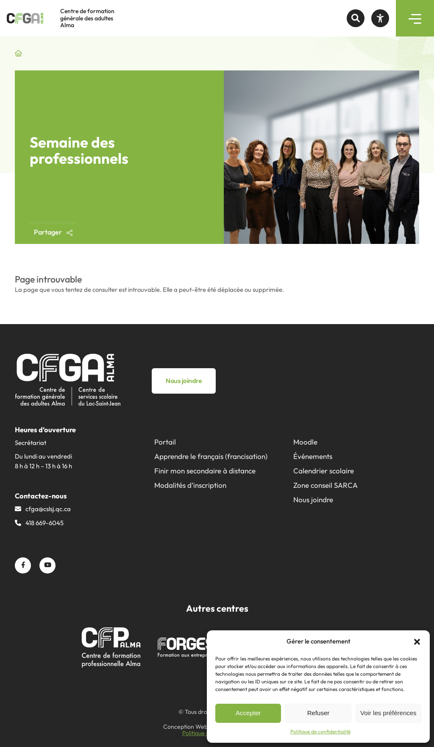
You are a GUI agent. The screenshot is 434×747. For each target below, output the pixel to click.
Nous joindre (313, 499)
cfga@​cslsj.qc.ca (48, 509)
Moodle (305, 441)
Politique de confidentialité (320, 731)
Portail (165, 441)
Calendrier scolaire (323, 470)
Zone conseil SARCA (325, 485)
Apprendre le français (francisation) (210, 456)
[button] (417, 642)
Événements (312, 456)
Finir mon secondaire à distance (205, 470)
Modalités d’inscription (190, 485)
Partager (53, 232)
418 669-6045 (44, 523)
